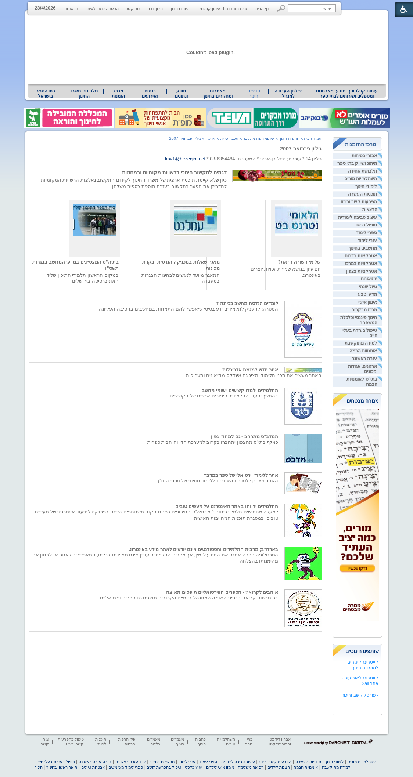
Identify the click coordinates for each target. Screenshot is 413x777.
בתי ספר (248, 741)
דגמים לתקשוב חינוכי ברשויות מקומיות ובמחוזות (174, 172)
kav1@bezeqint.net (185, 158)
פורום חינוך (179, 8)
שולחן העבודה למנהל (288, 93)
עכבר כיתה (229, 138)
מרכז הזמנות (237, 8)
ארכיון (210, 138)
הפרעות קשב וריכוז (359, 201)
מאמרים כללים (153, 741)
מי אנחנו (71, 8)
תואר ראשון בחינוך (61, 767)
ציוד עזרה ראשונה (130, 761)
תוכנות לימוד (100, 741)
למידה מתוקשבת (361, 343)
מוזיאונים (369, 279)
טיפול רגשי (366, 225)
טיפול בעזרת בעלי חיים (56, 761)
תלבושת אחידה (362, 171)
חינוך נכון (155, 8)
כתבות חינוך (200, 741)
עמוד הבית (313, 138)
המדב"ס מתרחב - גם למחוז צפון (244, 436)
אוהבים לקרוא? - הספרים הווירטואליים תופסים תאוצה (222, 592)
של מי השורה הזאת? (299, 262)
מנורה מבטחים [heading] (362, 401)
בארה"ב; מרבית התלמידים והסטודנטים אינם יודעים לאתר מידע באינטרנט (203, 549)
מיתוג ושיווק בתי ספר (357, 163)
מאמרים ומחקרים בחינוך (217, 93)
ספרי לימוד (366, 232)
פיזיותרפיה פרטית (126, 741)
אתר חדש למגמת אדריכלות (250, 370)
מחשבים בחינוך (362, 248)
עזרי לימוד (367, 240)
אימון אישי (367, 302)
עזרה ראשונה (364, 358)
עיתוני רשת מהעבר (258, 138)
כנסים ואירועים (150, 93)
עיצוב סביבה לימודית (357, 217)
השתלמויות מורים (360, 178)
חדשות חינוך (253, 93)
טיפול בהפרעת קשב (164, 767)
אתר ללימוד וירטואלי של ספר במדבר (241, 475)
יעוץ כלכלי (193, 767)
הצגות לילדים (278, 767)
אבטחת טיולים (93, 767)
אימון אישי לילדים (220, 767)
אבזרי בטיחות (364, 155)
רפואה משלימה (250, 767)
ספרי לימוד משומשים (125, 767)
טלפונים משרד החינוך (83, 93)
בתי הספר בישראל (45, 93)
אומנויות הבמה (363, 350)
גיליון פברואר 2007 (301, 149)
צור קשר (133, 8)
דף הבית (262, 8)
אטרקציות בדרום (361, 255)
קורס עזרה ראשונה (95, 761)
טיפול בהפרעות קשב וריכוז (71, 741)
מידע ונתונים (181, 93)
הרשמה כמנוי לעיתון (102, 8)
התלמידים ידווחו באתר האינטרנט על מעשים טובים (226, 506)
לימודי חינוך (366, 186)
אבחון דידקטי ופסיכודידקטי (280, 741)
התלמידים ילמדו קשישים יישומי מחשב (240, 390)
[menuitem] (346, 93)
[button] (281, 8)
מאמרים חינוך (177, 741)
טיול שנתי (368, 286)
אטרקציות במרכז (361, 263)
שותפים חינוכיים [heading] (362, 651)
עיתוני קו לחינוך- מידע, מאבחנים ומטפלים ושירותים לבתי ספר (347, 93)
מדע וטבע (367, 294)
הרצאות (369, 209)
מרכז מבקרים (364, 309)
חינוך (39, 767)
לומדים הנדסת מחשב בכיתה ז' (247, 303)
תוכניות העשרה (362, 194)
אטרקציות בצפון (361, 271)
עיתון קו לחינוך (207, 8)
